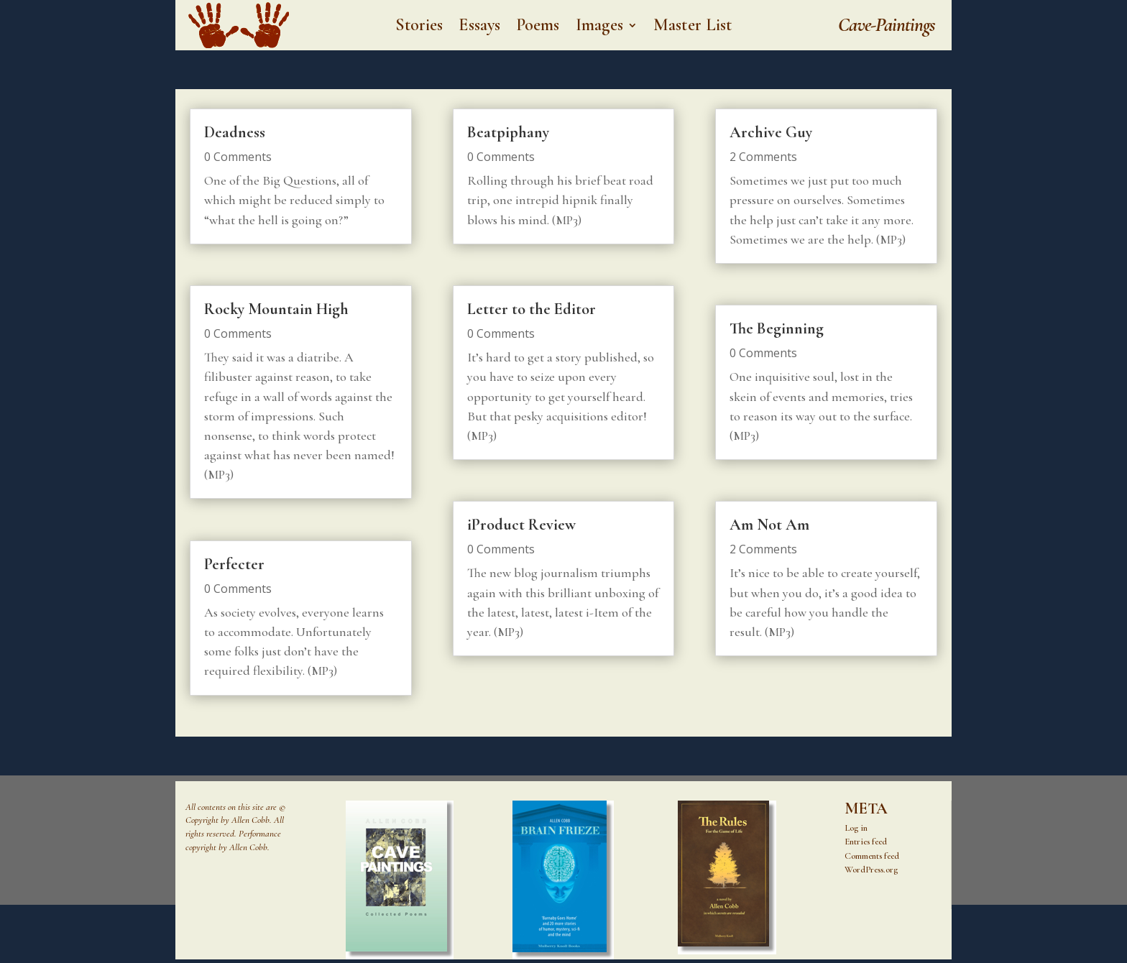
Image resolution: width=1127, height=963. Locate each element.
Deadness (234, 132)
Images (600, 27)
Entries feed (866, 841)
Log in (856, 828)
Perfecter (234, 564)
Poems (538, 27)
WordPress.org (871, 869)
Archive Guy (771, 132)
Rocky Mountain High (276, 309)
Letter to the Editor (531, 309)
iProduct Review (521, 524)
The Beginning (777, 328)
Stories (419, 27)
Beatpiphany (508, 132)
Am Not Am (769, 524)
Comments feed (872, 856)
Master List (692, 27)
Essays (479, 27)
